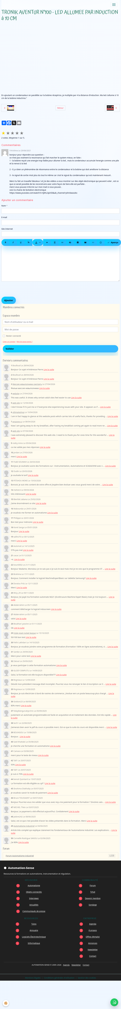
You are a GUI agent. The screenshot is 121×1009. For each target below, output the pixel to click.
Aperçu (112, 242)
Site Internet (7, 229)
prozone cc (17, 421)
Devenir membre (92, 898)
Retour (60, 108)
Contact (92, 956)
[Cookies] (6, 1003)
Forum (93, 885)
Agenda (92, 924)
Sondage (93, 904)
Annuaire (34, 930)
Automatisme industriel (24, 826)
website (15, 393)
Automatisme (34, 885)
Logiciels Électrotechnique (34, 936)
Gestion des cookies (87, 977)
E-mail (4, 217)
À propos (93, 930)
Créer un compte (9, 342)
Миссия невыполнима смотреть (27, 384)
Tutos (33, 924)
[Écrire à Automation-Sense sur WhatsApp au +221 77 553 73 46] (114, 1002)
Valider (10, 348)
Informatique (34, 943)
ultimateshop (18, 412)
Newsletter (93, 949)
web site (16, 403)
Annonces (92, 943)
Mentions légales (33, 977)
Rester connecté (13, 336)
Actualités (33, 904)
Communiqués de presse (33, 911)
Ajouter (8, 300)
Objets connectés (34, 892)
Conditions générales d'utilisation (59, 977)
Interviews (34, 898)
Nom (3, 205)
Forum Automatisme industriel (60, 855)
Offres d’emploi (93, 936)
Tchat (92, 892)
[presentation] (22, 289)
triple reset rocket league (25, 633)
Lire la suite (49, 369)
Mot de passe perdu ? (24, 342)
